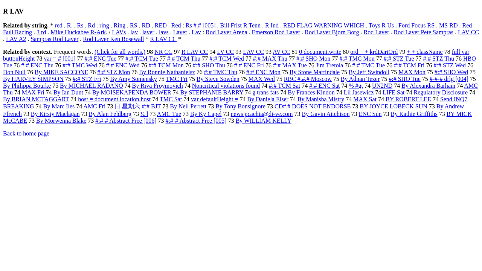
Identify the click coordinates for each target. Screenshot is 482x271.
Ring (119, 25)
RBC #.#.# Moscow (308, 79)
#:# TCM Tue (141, 58)
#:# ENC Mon (263, 72)
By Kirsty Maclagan (55, 114)
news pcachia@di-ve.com (262, 114)
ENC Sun (370, 114)
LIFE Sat (393, 92)
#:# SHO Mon (313, 58)
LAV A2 (16, 39)
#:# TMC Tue (368, 65)
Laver (180, 32)
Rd (91, 25)
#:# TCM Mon (166, 65)
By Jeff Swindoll (369, 72)
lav (134, 32)
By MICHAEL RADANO (91, 85)
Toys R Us (381, 25)
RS (133, 25)
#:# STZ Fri (87, 79)
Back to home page (26, 133)
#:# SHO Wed (451, 72)
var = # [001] (59, 58)
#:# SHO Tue (404, 79)
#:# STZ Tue (399, 58)
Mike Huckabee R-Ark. (78, 32)
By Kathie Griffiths (414, 114)
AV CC (281, 52)
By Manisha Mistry (320, 99)
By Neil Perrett (188, 106)
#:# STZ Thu (438, 58)
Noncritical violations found (226, 85)
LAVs (119, 32)
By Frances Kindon (311, 92)
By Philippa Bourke (27, 85)
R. (70, 25)
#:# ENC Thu (37, 65)
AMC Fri (94, 106)
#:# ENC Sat (324, 85)
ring (104, 25)
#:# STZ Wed (450, 65)
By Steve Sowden (218, 79)
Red (176, 25)
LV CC (225, 52)
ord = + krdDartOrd (374, 52)
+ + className (424, 52)
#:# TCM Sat (284, 85)
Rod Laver (376, 32)
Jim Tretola (329, 65)
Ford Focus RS (416, 25)
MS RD (448, 25)
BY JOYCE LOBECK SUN (393, 106)
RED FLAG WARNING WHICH (323, 25)
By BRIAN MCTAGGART (36, 99)
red (58, 25)
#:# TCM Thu (183, 58)
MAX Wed (262, 79)
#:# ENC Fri (249, 65)
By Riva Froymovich (157, 85)
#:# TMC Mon (357, 58)
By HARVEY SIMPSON (33, 79)
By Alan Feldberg (110, 114)
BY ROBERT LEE (408, 99)
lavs (164, 32)
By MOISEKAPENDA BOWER (131, 92)
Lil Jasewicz (359, 92)
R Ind (272, 25)
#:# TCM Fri (409, 65)
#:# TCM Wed (226, 58)
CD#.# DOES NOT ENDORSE (313, 106)
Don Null (14, 72)
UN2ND (382, 85)
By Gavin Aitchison (326, 114)
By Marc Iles (59, 106)
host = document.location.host (114, 99)
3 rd (41, 32)
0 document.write (320, 52)
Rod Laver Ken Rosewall (113, 39)
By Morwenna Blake (61, 120)
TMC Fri (177, 79)
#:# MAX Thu (270, 58)
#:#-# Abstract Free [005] (196, 120)
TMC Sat (171, 99)
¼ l (144, 114)
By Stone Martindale (315, 72)
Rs (80, 25)
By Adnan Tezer (360, 79)
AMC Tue (169, 114)
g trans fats (265, 92)
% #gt (356, 85)
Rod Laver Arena (226, 32)
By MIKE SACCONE (61, 72)
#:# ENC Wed (123, 65)
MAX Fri (33, 92)
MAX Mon (412, 72)
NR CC (163, 52)
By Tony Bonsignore (240, 106)
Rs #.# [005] (201, 25)
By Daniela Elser (267, 99)
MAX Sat (365, 99)
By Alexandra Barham (428, 85)
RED (161, 25)
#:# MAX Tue (290, 65)
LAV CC (468, 32)
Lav (196, 32)
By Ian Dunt (68, 92)
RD (146, 25)
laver (148, 32)
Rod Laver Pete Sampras (423, 32)
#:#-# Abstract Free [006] (125, 120)
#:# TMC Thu (220, 72)
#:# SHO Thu (209, 65)
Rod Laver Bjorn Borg (332, 32)
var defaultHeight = (214, 99)
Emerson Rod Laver (276, 32)
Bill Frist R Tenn (240, 25)
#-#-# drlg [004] (449, 79)
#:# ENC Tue (100, 58)
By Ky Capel (206, 114)
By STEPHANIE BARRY (211, 92)
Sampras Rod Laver (54, 39)
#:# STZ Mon (113, 72)
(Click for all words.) (120, 52)
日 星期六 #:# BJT (137, 106)
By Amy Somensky (133, 79)
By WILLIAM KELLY (263, 120)
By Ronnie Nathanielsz (167, 72)
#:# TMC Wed (80, 65)
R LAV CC (163, 39)
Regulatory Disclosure (441, 92)
